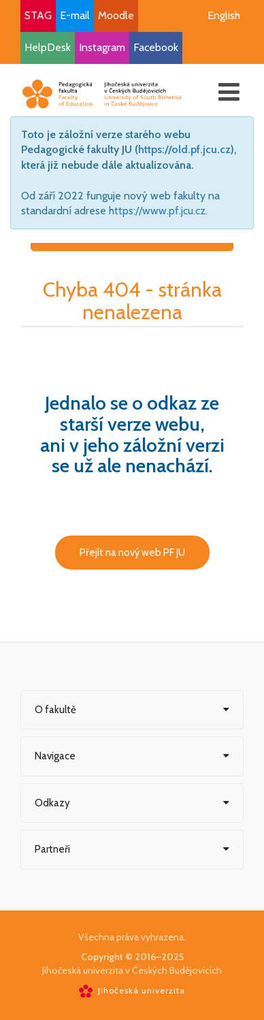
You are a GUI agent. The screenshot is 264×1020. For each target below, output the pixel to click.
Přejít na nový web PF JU (132, 552)
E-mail (75, 15)
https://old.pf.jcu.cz (184, 149)
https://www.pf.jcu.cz (157, 210)
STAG (38, 15)
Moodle (116, 15)
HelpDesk (47, 47)
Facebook (155, 47)
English (224, 15)
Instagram (102, 47)
